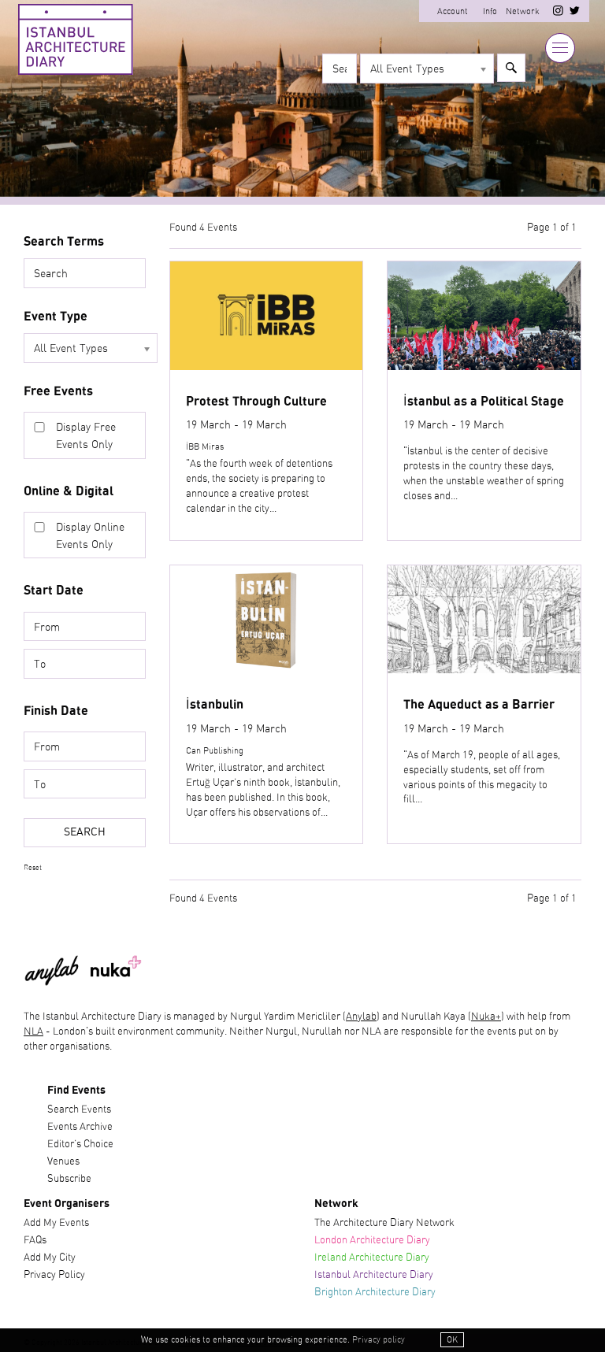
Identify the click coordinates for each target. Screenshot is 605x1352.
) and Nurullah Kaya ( (424, 1017)
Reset (33, 868)
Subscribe (69, 1179)
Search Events (79, 1110)
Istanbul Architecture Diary (373, 1275)
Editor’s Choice (80, 1144)
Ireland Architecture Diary (371, 1258)
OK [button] (452, 1339)
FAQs (35, 1240)
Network (523, 11)
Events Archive (80, 1127)
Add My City (50, 1258)
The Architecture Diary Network (384, 1223)
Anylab (361, 1017)
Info (490, 11)
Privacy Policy (54, 1275)
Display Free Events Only (86, 435)
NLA (33, 1032)
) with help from (535, 1017)
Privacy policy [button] (378, 1339)
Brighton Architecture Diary (375, 1292)
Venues (63, 1162)
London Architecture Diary (372, 1240)
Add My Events (56, 1223)
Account (452, 11)
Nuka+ (486, 1017)
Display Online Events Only (90, 535)
